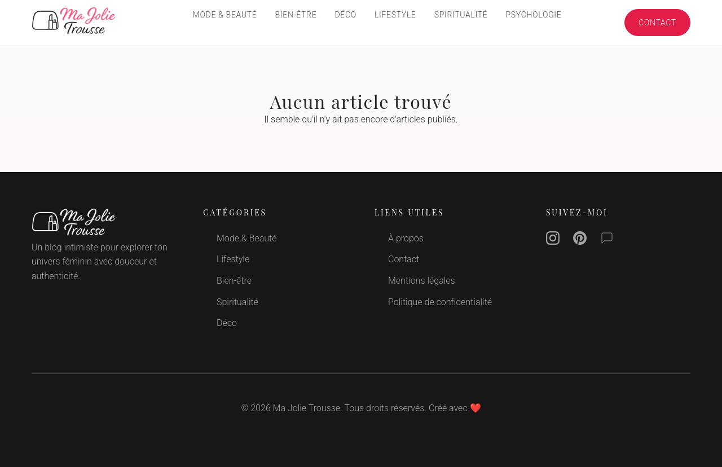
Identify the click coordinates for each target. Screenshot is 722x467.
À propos (406, 238)
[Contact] (607, 240)
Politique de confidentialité (440, 302)
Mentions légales (421, 280)
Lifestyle (395, 14)
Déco (345, 14)
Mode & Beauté (225, 14)
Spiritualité (461, 14)
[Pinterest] (580, 240)
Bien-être (296, 14)
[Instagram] (553, 240)
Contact (657, 22)
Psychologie (534, 14)
